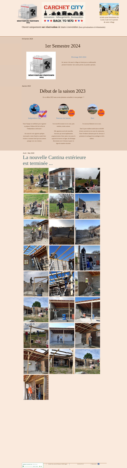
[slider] (41, 466)
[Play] (23, 466)
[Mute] (39, 466)
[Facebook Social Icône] (98, 464)
